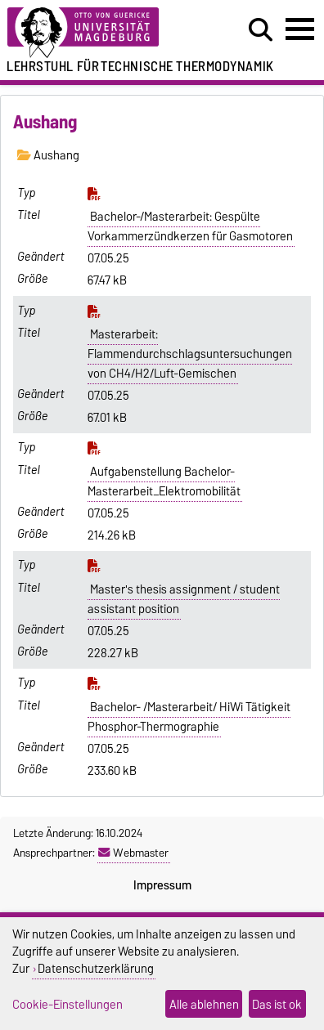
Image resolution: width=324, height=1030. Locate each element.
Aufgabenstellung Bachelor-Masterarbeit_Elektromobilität (164, 481)
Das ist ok (277, 1004)
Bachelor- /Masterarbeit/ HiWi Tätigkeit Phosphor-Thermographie (189, 717)
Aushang (48, 155)
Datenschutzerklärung (96, 968)
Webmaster (133, 852)
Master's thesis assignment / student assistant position (184, 599)
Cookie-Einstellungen (67, 1004)
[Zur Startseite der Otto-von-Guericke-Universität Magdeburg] (100, 33)
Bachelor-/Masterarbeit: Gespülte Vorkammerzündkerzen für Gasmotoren (190, 226)
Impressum (162, 885)
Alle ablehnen (204, 1004)
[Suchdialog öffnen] (260, 30)
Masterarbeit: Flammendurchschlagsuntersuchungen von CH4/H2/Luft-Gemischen (190, 354)
